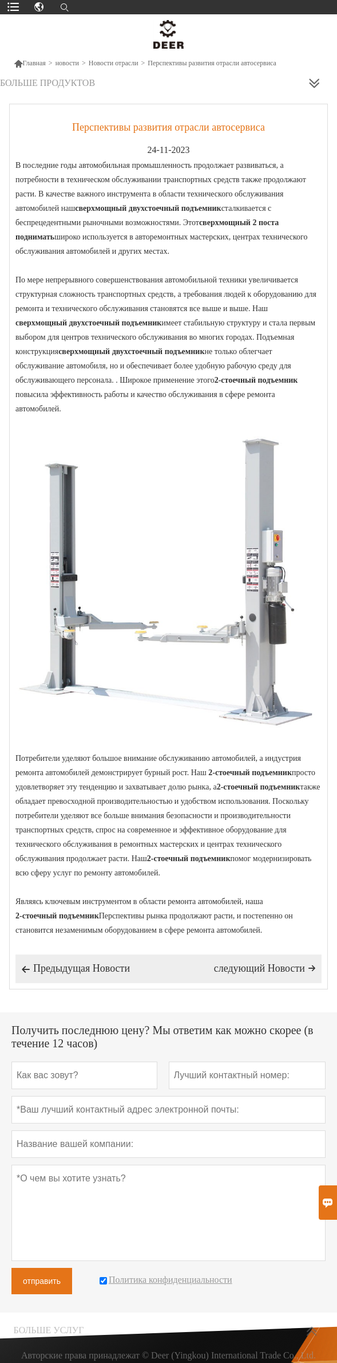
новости (67, 63)
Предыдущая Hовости (75, 969)
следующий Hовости (265, 968)
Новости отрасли (113, 63)
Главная (30, 63)
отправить (42, 1281)
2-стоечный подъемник (250, 772)
